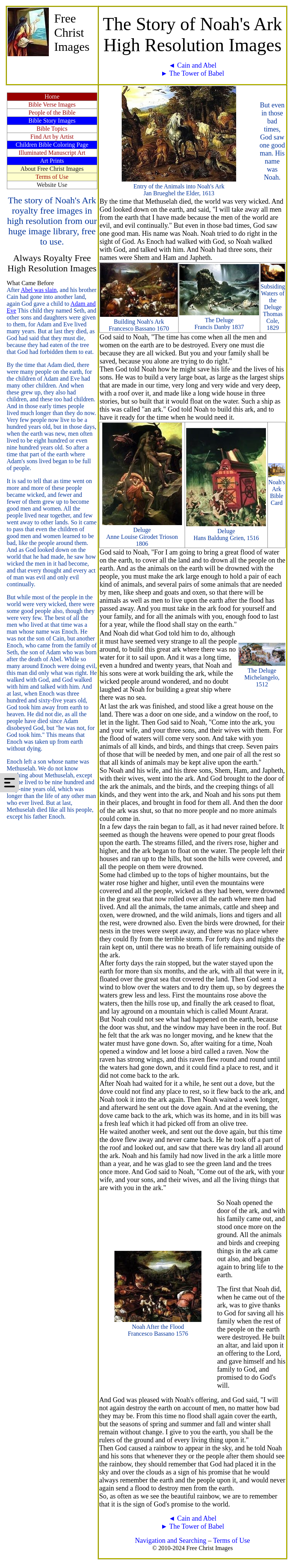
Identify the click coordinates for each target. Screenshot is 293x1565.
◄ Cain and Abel (192, 65)
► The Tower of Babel (192, 73)
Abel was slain (38, 290)
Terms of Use (231, 1540)
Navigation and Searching (170, 1540)
